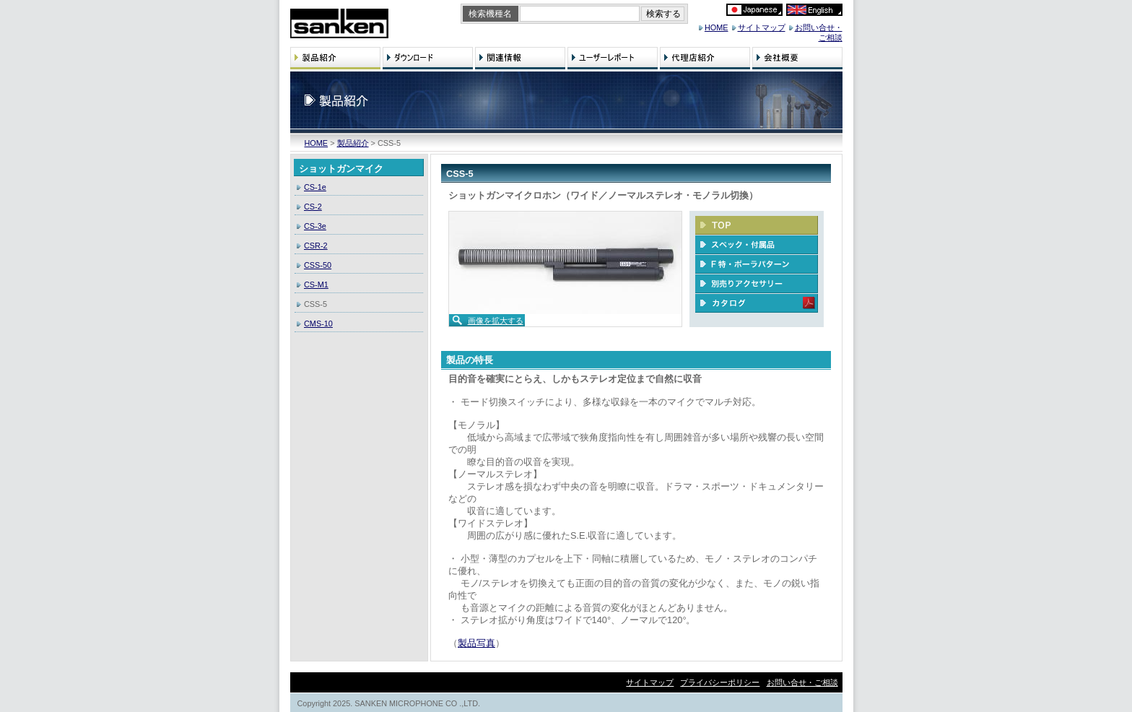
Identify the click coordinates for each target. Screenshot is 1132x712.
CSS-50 (317, 265)
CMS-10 (318, 323)
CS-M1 (316, 284)
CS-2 (313, 206)
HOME (716, 27)
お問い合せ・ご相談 (802, 682)
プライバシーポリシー (719, 682)
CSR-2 (316, 245)
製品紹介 (353, 143)
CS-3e (315, 226)
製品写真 (476, 643)
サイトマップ (761, 27)
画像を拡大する (495, 320)
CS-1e (315, 187)
